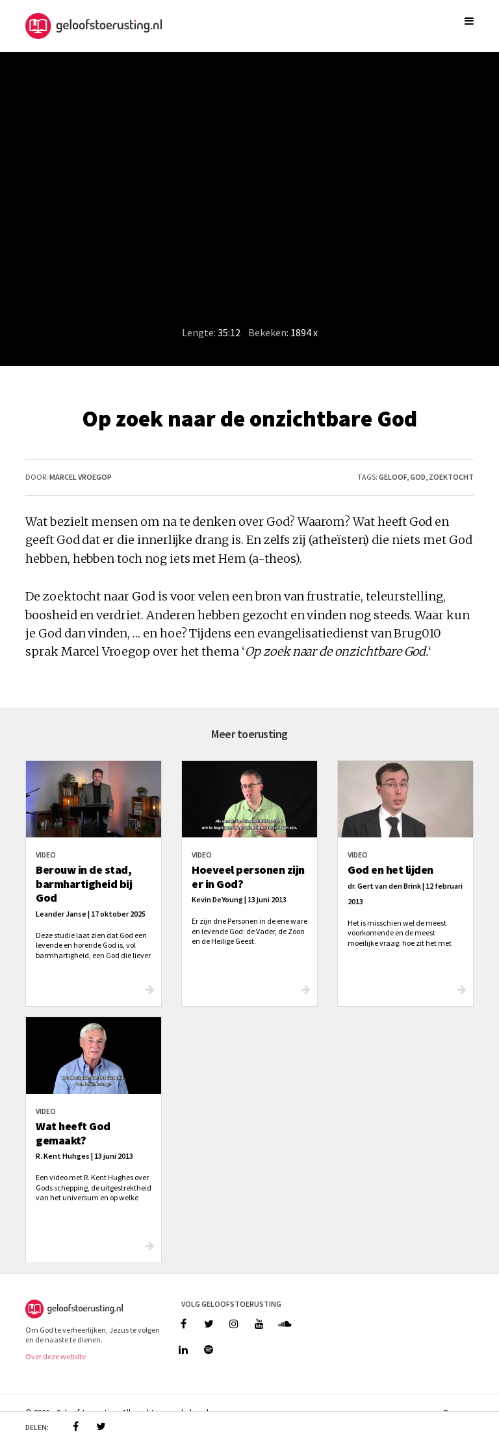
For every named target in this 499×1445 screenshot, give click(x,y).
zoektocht (451, 477)
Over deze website (55, 1356)
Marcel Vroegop (80, 477)
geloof (393, 477)
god (418, 477)
